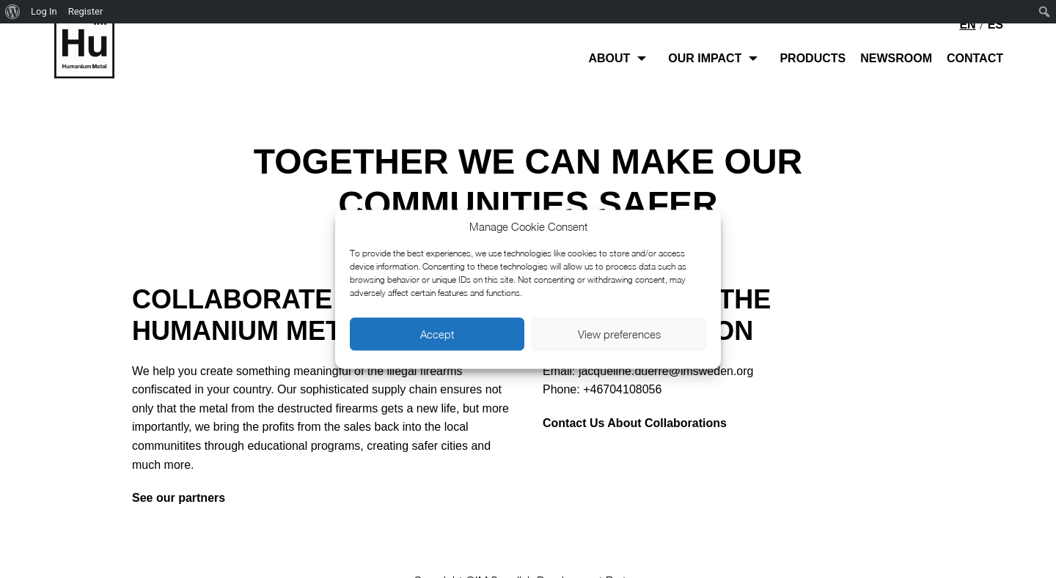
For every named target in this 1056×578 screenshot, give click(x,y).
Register (85, 11)
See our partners (178, 498)
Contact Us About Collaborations (635, 423)
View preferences (619, 334)
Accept (437, 334)
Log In (44, 11)
